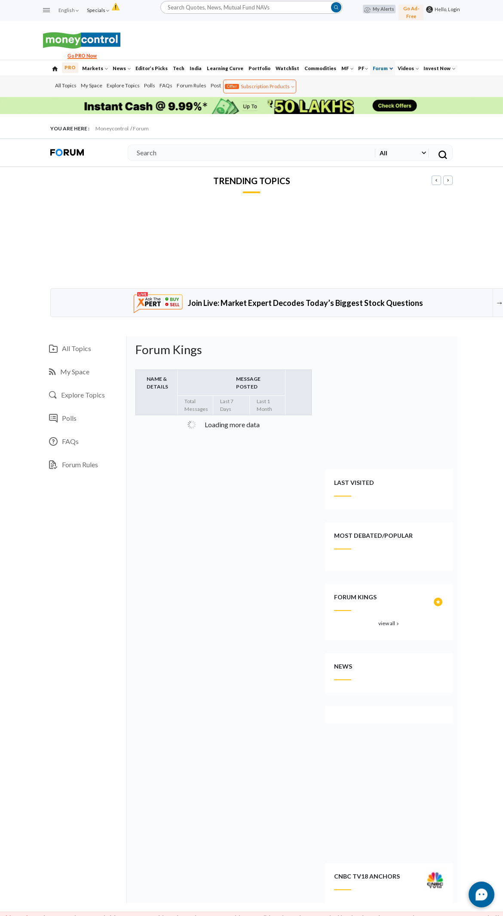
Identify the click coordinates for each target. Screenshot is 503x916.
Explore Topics (123, 85)
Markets (95, 68)
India (196, 68)
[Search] (250, 152)
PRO (70, 67)
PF (363, 68)
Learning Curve (225, 68)
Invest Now (439, 68)
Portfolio (259, 68)
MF (347, 68)
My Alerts (379, 9)
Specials (98, 10)
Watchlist (287, 68)
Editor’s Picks (151, 68)
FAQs (165, 85)
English (68, 10)
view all (389, 623)
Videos (408, 68)
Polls (149, 85)
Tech (178, 68)
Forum (383, 68)
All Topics (66, 85)
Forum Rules (191, 85)
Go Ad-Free (411, 12)
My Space (91, 85)
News (122, 68)
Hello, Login (446, 9)
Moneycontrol (112, 128)
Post (216, 85)
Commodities (320, 68)
